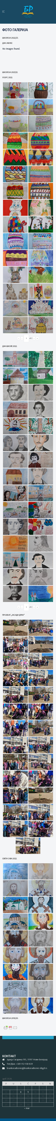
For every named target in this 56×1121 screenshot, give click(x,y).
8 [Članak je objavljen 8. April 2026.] (20, 1091)
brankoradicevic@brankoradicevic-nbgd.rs (27, 1068)
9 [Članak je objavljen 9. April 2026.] (28, 1091)
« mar (27, 1108)
